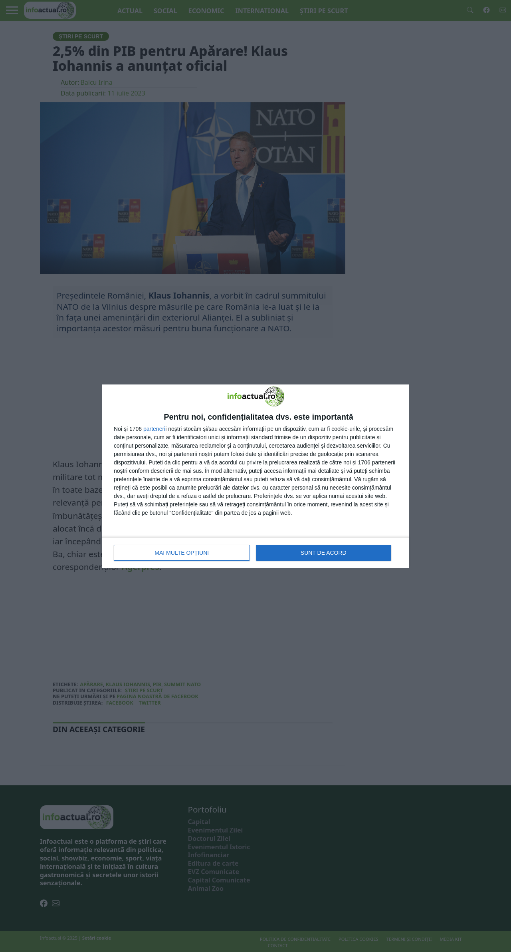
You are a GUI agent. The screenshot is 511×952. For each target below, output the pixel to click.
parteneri (154, 429)
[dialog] (255, 476)
